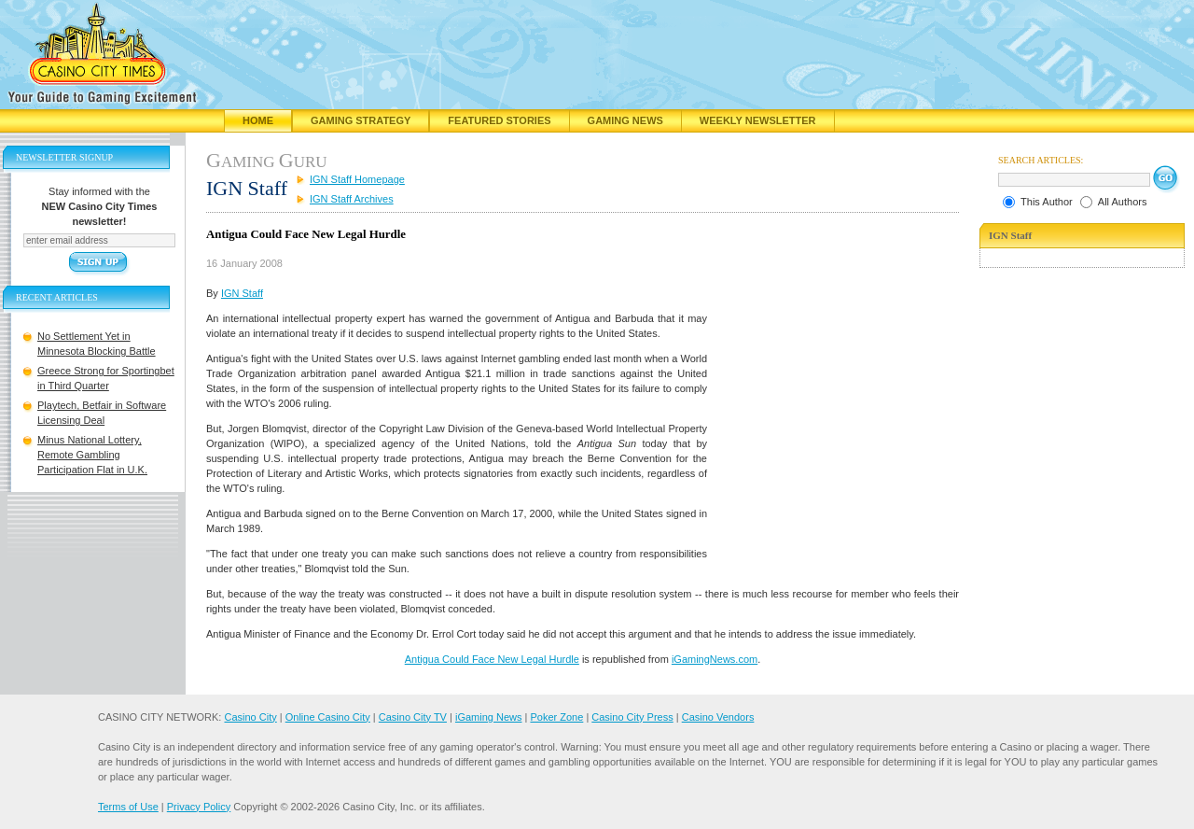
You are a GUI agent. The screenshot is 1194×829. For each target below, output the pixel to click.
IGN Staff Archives (352, 198)
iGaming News (488, 717)
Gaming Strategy (360, 120)
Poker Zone (556, 717)
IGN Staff (242, 293)
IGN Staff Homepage (357, 179)
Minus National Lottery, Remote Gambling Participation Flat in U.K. (92, 454)
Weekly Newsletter (758, 120)
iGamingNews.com (714, 659)
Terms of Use (128, 806)
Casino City (250, 717)
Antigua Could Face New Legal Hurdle (492, 659)
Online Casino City (327, 717)
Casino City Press (632, 717)
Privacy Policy (198, 806)
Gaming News (625, 120)
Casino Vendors (718, 717)
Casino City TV (413, 717)
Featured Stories (499, 120)
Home (258, 120)
